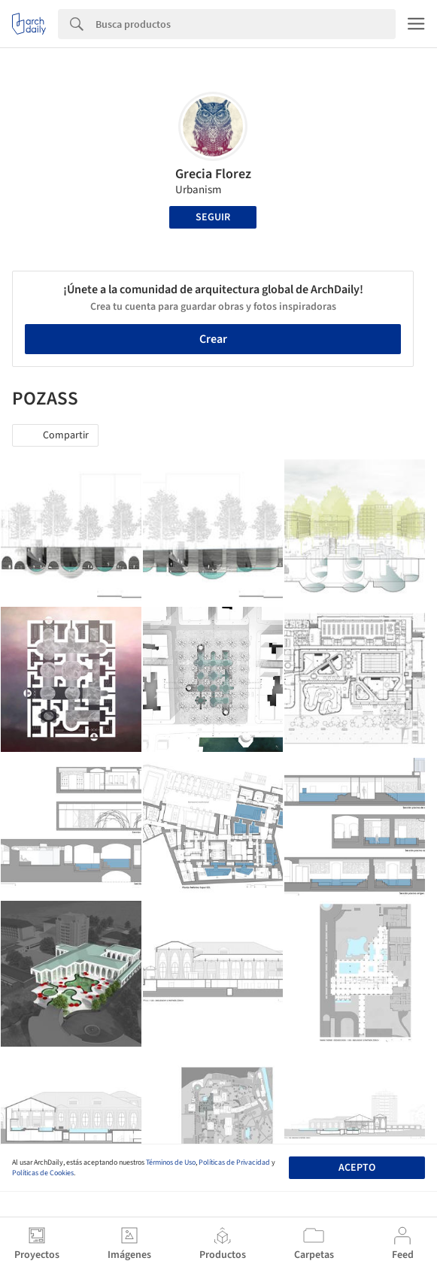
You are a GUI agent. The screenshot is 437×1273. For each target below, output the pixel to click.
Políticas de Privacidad (234, 1162)
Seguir (213, 217)
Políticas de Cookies (43, 1173)
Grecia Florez (213, 174)
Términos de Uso (171, 1162)
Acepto (356, 1167)
